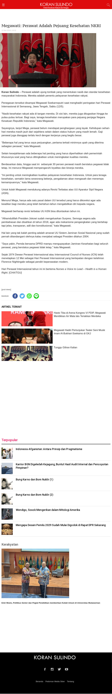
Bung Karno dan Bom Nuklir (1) (34, 479)
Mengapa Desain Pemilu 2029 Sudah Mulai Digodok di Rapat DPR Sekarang (61, 525)
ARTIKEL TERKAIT (12, 306)
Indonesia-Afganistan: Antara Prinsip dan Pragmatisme (49, 449)
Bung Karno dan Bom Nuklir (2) (34, 494)
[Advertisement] (56, 397)
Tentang (70, 681)
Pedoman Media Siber (55, 681)
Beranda (39, 681)
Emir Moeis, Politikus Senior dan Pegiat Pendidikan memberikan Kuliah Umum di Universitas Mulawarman (51, 603)
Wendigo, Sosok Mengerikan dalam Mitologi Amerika (48, 509)
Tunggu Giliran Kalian (65, 347)
